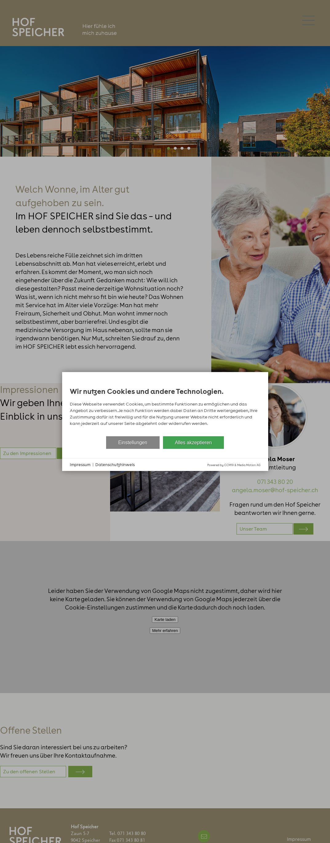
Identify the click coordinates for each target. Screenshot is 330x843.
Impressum (80, 464)
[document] (165, 408)
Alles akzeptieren (193, 442)
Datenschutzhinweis (115, 464)
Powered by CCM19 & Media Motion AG (233, 465)
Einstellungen (133, 442)
